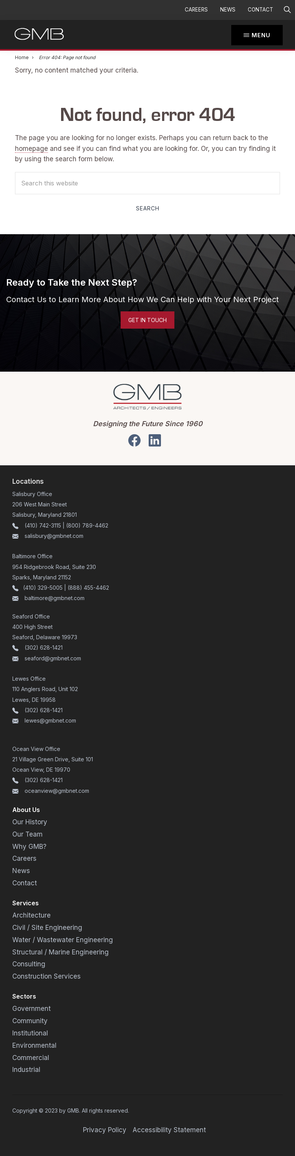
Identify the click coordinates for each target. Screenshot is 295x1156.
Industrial (26, 1069)
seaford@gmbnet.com (53, 658)
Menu (261, 35)
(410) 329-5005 (43, 587)
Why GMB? (29, 846)
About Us (26, 810)
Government (31, 1008)
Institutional (30, 1033)
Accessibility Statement (169, 1130)
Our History (29, 822)
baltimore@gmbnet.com (55, 598)
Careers (196, 10)
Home (22, 57)
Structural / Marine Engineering (60, 952)
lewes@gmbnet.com (50, 720)
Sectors (24, 996)
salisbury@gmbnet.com (53, 536)
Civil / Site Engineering (47, 927)
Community (30, 1021)
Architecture (31, 915)
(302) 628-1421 (44, 647)
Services (25, 903)
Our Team (27, 834)
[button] (287, 10)
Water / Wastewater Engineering (62, 940)
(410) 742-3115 (43, 525)
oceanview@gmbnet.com (57, 790)
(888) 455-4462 (88, 587)
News (227, 10)
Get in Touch (147, 320)
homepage (31, 148)
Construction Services (46, 976)
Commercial (30, 1058)
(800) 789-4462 (87, 525)
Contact (260, 10)
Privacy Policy (104, 1130)
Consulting (28, 964)
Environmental (34, 1045)
